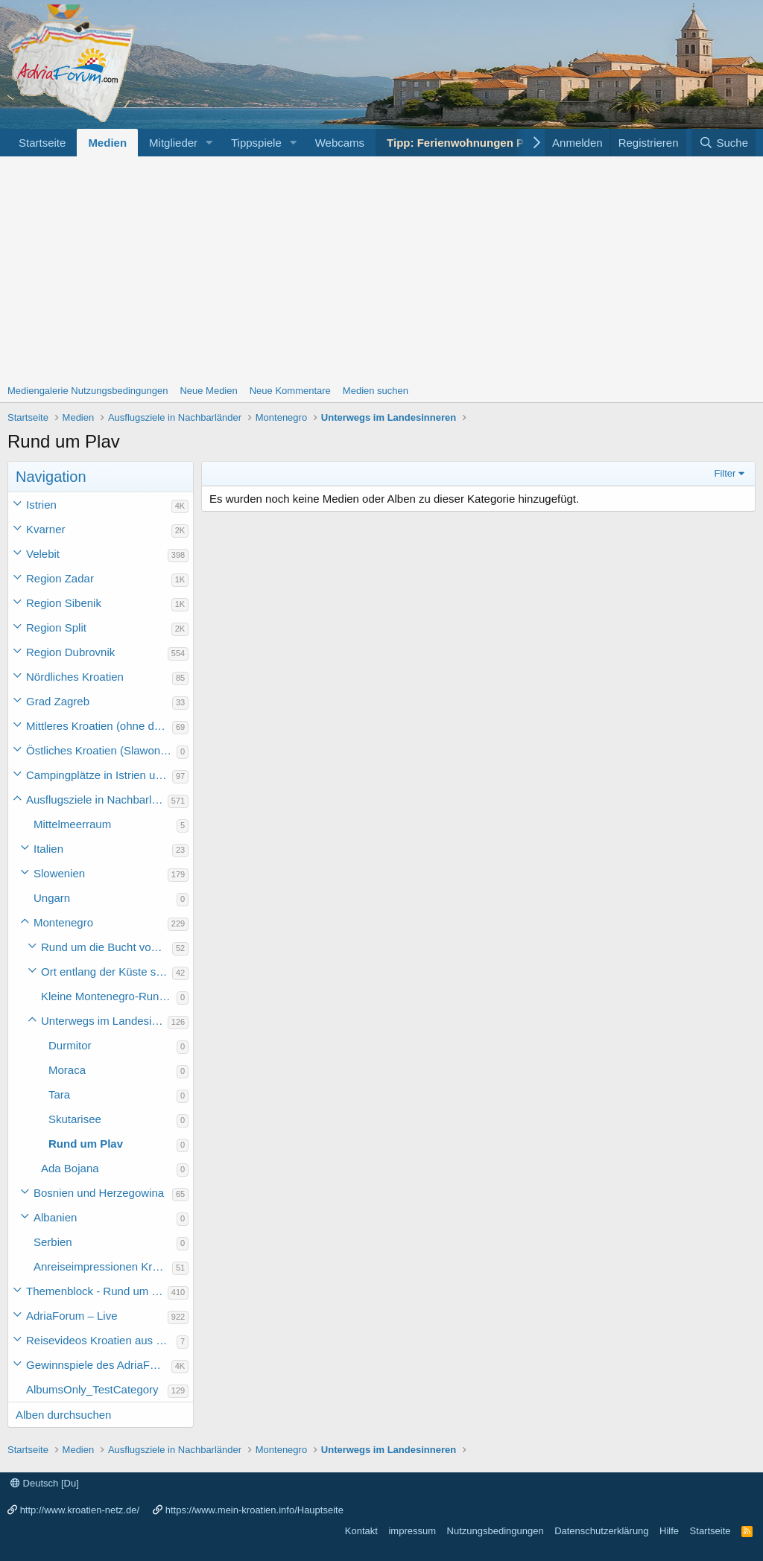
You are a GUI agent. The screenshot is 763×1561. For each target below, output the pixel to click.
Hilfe (669, 1530)
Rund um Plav (85, 1143)
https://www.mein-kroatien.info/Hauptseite (254, 1510)
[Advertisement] (381, 268)
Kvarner (46, 529)
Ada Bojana (70, 1168)
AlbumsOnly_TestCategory (92, 1389)
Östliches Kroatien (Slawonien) (101, 750)
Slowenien (59, 873)
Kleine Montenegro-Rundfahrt (109, 996)
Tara (59, 1094)
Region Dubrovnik (70, 652)
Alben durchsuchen (63, 1414)
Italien (48, 848)
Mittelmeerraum (72, 824)
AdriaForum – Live (72, 1315)
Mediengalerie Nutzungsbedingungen (87, 390)
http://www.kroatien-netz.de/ (79, 1510)
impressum (412, 1530)
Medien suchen (375, 390)
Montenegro (63, 922)
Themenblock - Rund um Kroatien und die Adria (97, 1291)
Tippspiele (256, 142)
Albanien (55, 1217)
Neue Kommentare (290, 390)
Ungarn (52, 897)
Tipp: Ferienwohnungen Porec (467, 142)
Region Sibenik (63, 603)
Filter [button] (725, 473)
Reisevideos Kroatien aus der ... (101, 1340)
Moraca (67, 1070)
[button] (209, 142)
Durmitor (70, 1045)
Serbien (53, 1242)
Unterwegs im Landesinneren (104, 1020)
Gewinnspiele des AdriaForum (98, 1364)
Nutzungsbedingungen (495, 1530)
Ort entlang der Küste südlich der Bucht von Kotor (106, 971)
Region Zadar (60, 578)
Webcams (339, 142)
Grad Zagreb (57, 701)
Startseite (42, 142)
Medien (107, 142)
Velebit (43, 553)
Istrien (41, 504)
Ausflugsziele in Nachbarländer (97, 799)
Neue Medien (208, 390)
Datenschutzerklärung (601, 1530)
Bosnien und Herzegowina (99, 1192)
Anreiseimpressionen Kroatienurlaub (103, 1266)
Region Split (56, 627)
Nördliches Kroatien (75, 676)
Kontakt (361, 1530)
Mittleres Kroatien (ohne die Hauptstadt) (99, 725)
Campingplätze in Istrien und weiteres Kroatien (99, 775)
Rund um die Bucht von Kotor (106, 947)
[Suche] (723, 142)
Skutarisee (74, 1119)
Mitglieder (173, 142)
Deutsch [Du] (44, 1483)
